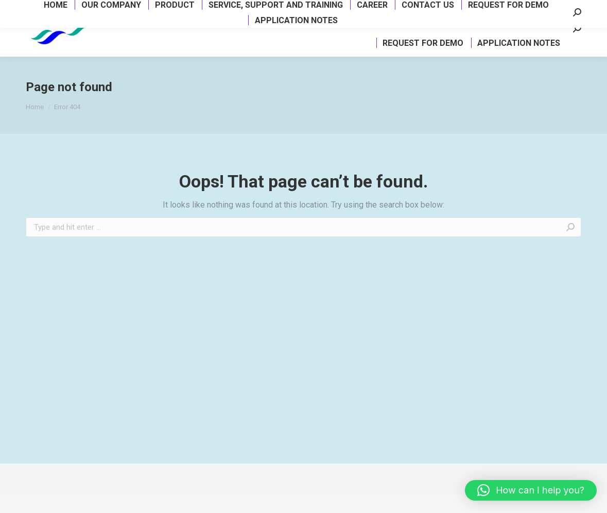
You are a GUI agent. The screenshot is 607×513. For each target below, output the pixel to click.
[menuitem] (161, 33)
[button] (531, 490)
